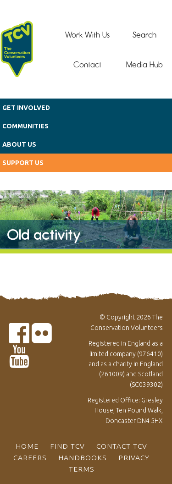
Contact (87, 65)
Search (144, 35)
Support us (23, 162)
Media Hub (144, 65)
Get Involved (26, 107)
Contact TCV (121, 446)
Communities (25, 126)
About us (19, 144)
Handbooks (82, 457)
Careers (30, 457)
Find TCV (67, 446)
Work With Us (87, 35)
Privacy (134, 457)
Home (27, 446)
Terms (81, 469)
